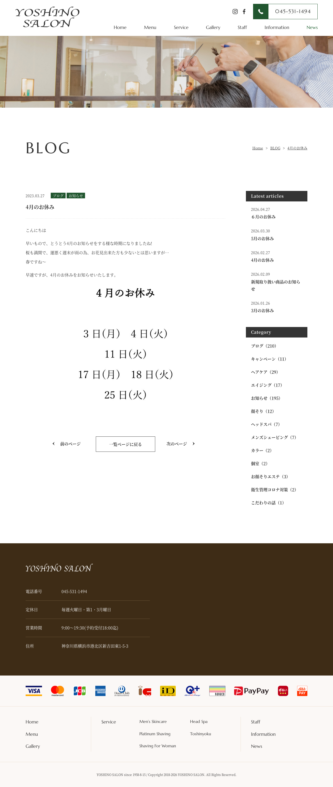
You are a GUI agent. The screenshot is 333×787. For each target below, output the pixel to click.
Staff (242, 27)
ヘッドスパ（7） (266, 424)
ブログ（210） (264, 346)
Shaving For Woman (157, 746)
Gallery (213, 27)
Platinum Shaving (154, 733)
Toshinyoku (200, 733)
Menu (150, 27)
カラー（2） (262, 450)
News (312, 27)
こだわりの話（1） (268, 503)
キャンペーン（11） (269, 359)
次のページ (177, 444)
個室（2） (260, 463)
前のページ (70, 444)
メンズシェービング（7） (274, 437)
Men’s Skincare (153, 721)
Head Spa (198, 721)
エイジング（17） (267, 385)
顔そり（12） (263, 411)
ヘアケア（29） (265, 372)
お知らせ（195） (267, 398)
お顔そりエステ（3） (270, 476)
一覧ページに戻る (125, 444)
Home (120, 27)
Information (277, 27)
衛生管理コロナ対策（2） (274, 490)
